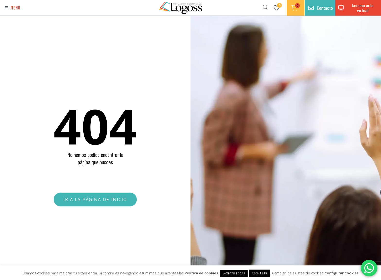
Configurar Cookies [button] (342, 273)
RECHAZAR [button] (259, 273)
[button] (12, 8)
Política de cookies (201, 273)
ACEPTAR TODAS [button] (234, 273)
